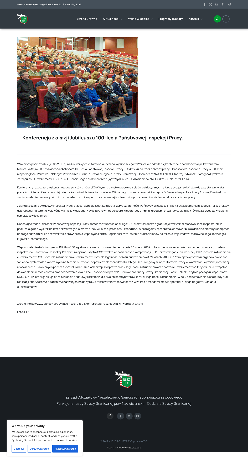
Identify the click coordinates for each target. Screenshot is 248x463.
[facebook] (204, 4)
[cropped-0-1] (22, 15)
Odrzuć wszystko (39, 448)
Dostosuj (19, 448)
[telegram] (229, 4)
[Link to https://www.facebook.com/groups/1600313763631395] (110, 416)
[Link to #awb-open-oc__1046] (217, 19)
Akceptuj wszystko (65, 448)
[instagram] (216, 4)
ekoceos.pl (135, 447)
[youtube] (137, 416)
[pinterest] (223, 4)
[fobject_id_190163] (77, 39)
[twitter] (210, 4)
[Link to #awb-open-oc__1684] (226, 19)
